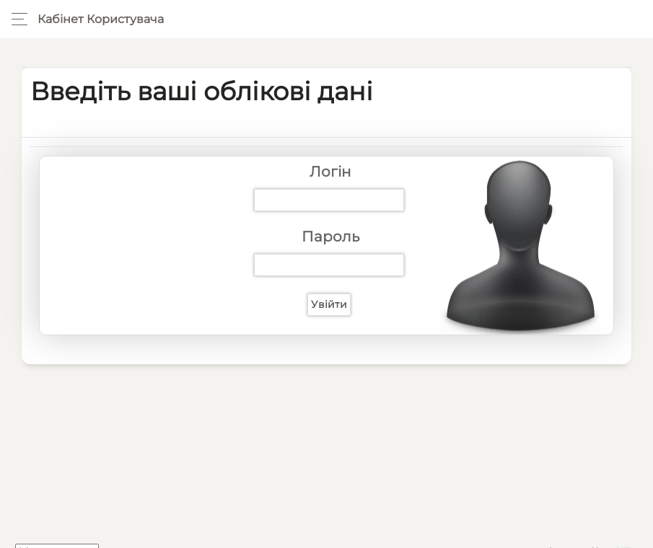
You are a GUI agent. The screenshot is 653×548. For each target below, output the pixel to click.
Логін (330, 171)
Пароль (330, 236)
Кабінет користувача (101, 19)
